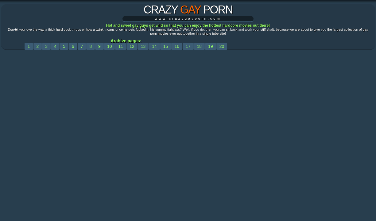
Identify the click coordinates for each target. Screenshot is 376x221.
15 (165, 46)
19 (210, 46)
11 (120, 46)
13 (143, 46)
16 (176, 46)
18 (199, 46)
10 (109, 46)
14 (154, 46)
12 (132, 46)
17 (188, 46)
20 (221, 46)
